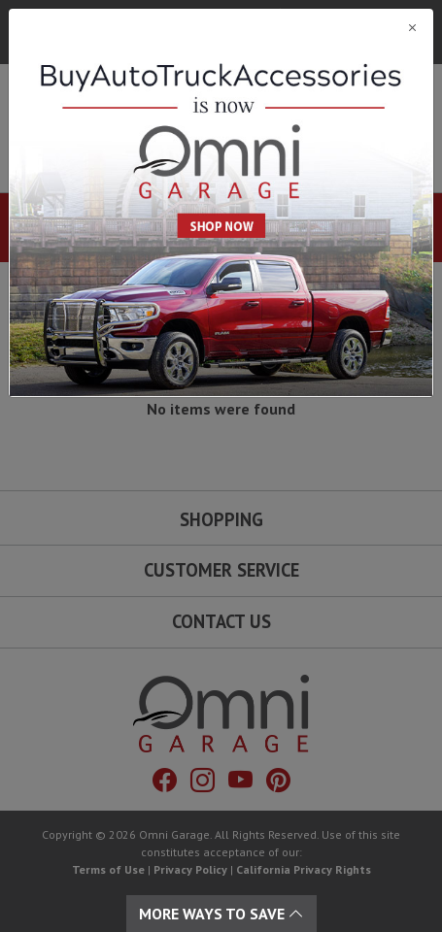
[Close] (221, 27)
